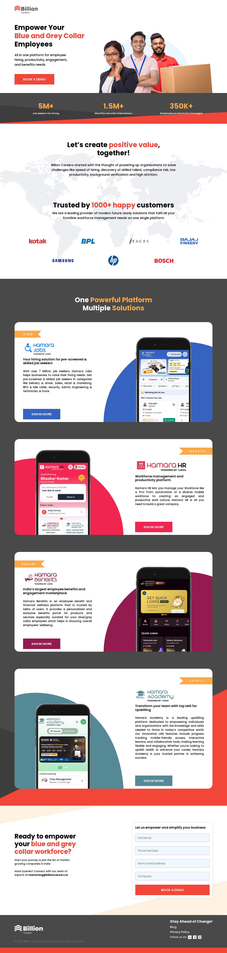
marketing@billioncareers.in (48, 875)
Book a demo (172, 890)
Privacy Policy (179, 932)
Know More (42, 414)
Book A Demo (34, 79)
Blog (173, 927)
